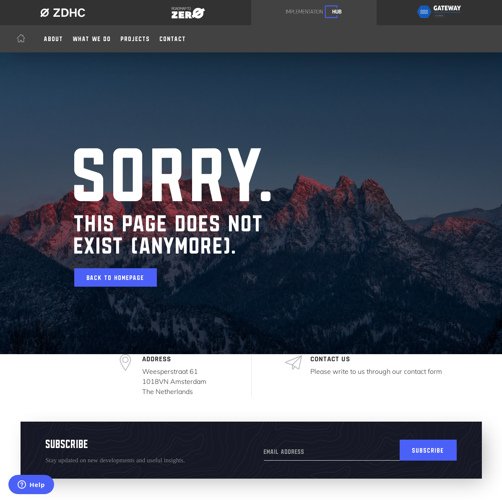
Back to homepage (115, 276)
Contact (173, 37)
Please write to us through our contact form (376, 371)
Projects (135, 37)
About (53, 37)
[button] (92, 37)
